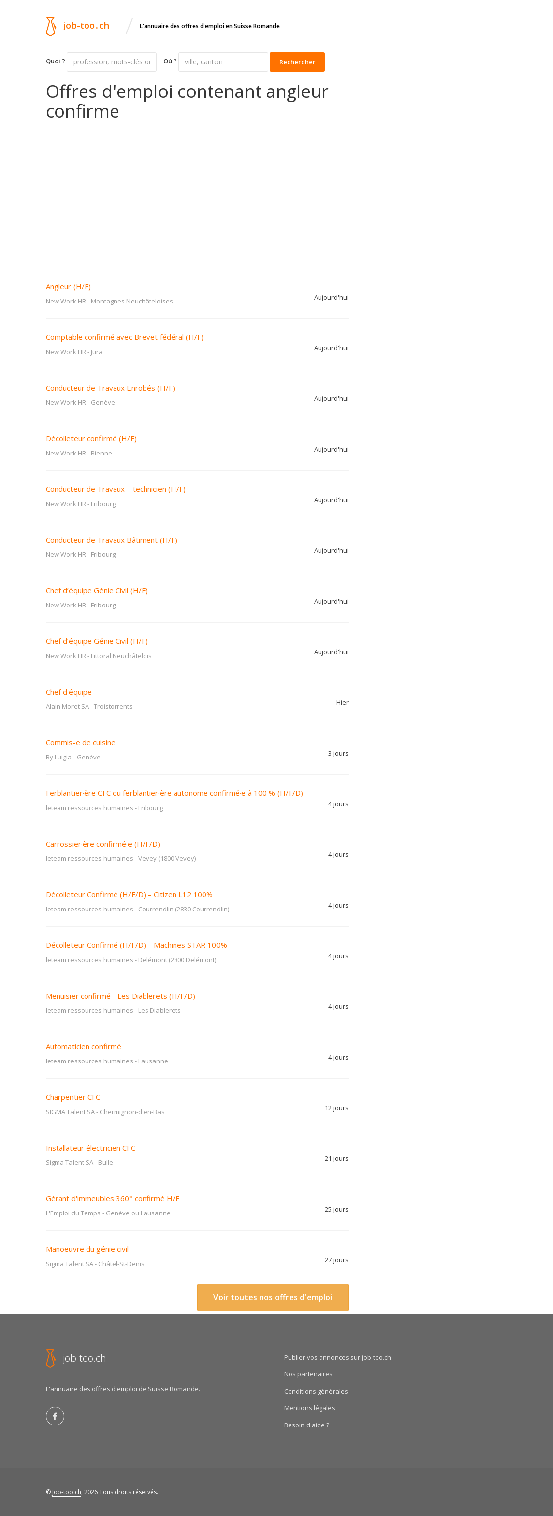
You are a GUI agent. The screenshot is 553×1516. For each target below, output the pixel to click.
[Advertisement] (197, 194)
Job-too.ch (66, 1492)
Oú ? (170, 61)
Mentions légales (309, 1407)
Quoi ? (55, 61)
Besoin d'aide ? (306, 1425)
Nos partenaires (308, 1373)
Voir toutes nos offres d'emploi (272, 1297)
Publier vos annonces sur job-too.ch (337, 1357)
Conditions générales (316, 1391)
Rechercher (297, 62)
